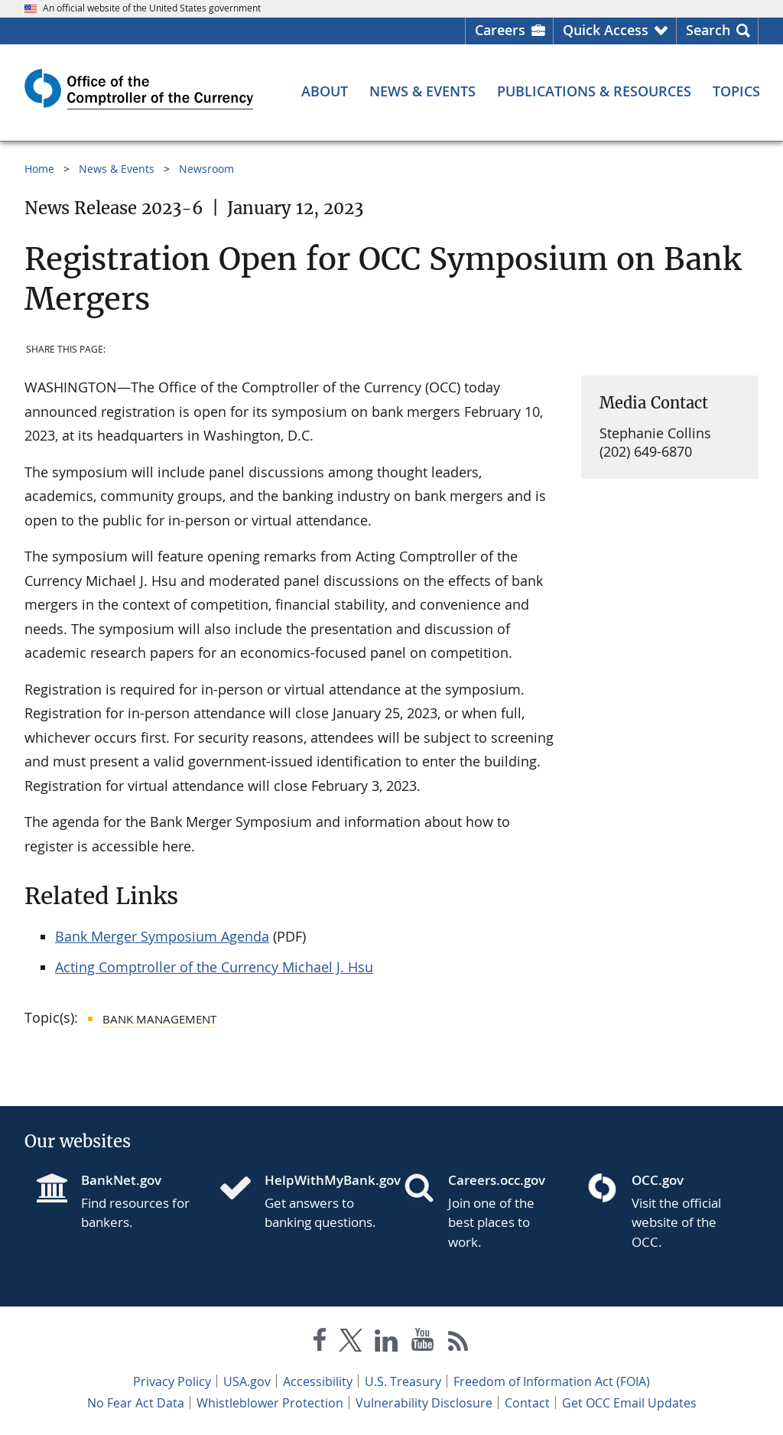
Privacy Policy (172, 1381)
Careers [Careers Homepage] (500, 30)
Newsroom (206, 168)
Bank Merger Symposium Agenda (162, 936)
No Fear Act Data (135, 1402)
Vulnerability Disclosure (424, 1402)
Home (39, 168)
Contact (527, 1402)
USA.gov (247, 1381)
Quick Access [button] (605, 30)
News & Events (116, 168)
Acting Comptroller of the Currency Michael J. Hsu (214, 967)
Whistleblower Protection (270, 1402)
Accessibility (318, 1381)
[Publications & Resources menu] (594, 91)
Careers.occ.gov (496, 1180)
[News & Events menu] (422, 91)
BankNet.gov (121, 1180)
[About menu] (325, 91)
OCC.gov (658, 1180)
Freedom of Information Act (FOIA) (551, 1381)
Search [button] (708, 30)
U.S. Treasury (403, 1381)
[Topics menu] (736, 91)
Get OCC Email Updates (629, 1402)
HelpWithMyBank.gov (322, 1180)
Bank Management (159, 1019)
